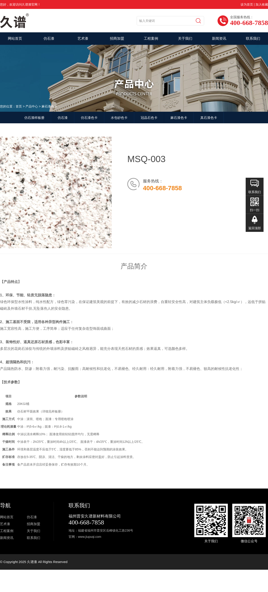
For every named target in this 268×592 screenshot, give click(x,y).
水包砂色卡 (119, 118)
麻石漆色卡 (178, 118)
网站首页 (15, 38)
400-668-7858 (86, 522)
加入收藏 (261, 4)
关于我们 (185, 38)
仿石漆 (49, 38)
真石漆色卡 (208, 118)
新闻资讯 (219, 38)
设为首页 (247, 4)
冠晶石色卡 (149, 118)
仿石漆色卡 (89, 118)
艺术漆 (82, 38)
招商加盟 (117, 38)
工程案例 (151, 38)
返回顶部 (254, 228)
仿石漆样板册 (34, 118)
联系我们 (253, 38)
